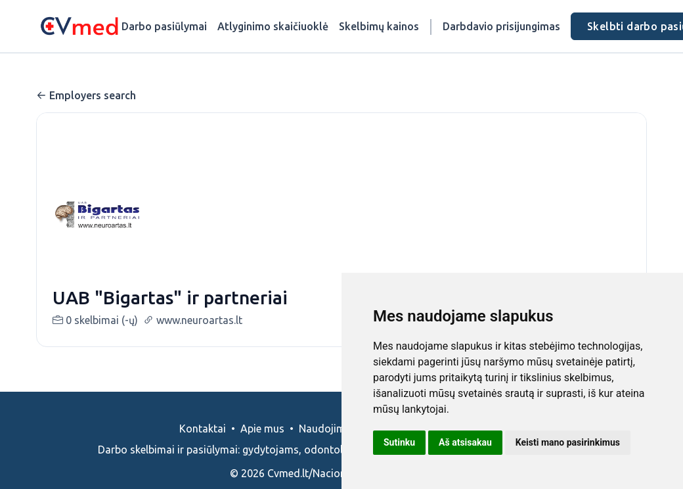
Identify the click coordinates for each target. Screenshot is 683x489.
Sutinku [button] (399, 442)
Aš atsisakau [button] (465, 442)
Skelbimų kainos (379, 26)
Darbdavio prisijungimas (501, 26)
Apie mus (262, 428)
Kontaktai (202, 428)
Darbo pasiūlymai (164, 26)
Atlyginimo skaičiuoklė (272, 26)
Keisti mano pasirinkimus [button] (568, 442)
